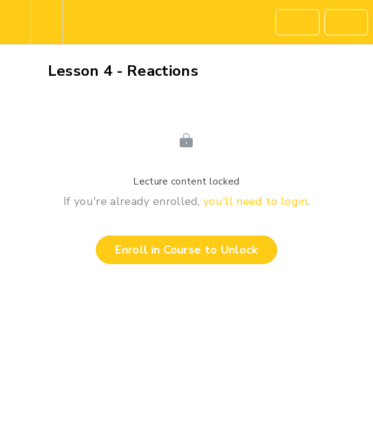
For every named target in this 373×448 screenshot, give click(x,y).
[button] (15, 22)
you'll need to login (255, 201)
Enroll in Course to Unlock (186, 249)
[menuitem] (46, 22)
